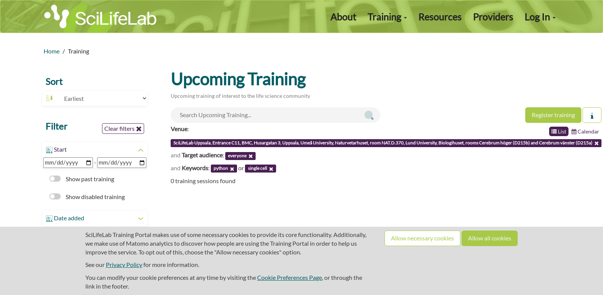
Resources (440, 16)
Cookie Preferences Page (289, 277)
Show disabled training (87, 196)
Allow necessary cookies (422, 238)
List (558, 131)
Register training (553, 114)
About (343, 16)
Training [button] (387, 16)
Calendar (585, 131)
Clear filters (123, 128)
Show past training (81, 178)
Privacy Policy (124, 264)
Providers (493, 16)
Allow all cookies (489, 238)
